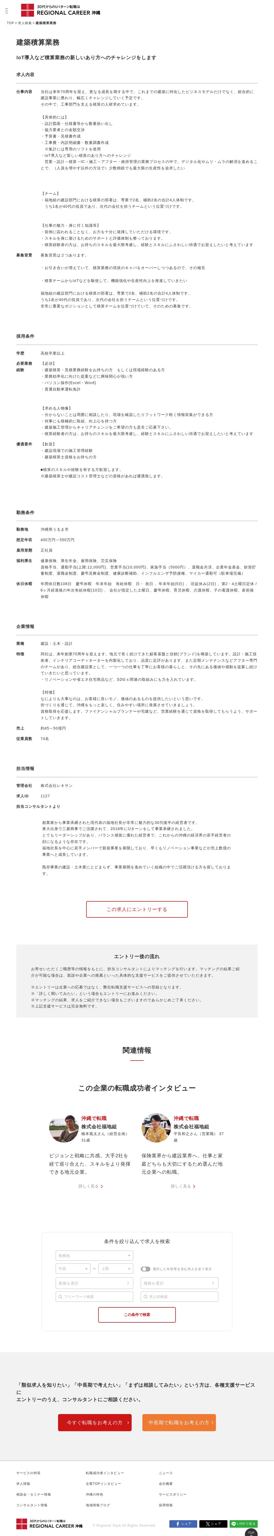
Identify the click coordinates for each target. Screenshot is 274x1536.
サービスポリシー (173, 1494)
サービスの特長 (28, 1473)
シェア (186, 1524)
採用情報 (166, 1505)
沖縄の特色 (94, 1494)
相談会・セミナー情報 (33, 1494)
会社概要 (166, 1484)
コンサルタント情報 (32, 1505)
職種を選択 (154, 1283)
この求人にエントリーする (137, 909)
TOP (10, 23)
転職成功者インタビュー (105, 1473)
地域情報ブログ (98, 1505)
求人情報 (23, 1484)
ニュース (166, 1473)
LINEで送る (246, 1524)
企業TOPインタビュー (103, 1484)
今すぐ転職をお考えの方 (95, 1422)
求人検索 (25, 23)
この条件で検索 (137, 1314)
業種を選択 (69, 1283)
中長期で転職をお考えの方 (179, 1422)
